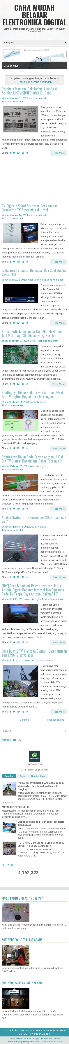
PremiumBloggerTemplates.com (23, 1042)
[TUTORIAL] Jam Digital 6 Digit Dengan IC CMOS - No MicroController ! (40, 844)
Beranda (24, 719)
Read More (59, 153)
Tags (22, 776)
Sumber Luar (38, 776)
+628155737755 (34, 763)
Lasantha (55, 1039)
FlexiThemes (24, 1039)
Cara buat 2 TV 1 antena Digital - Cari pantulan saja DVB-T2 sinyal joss (34, 653)
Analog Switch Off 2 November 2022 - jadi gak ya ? (34, 519)
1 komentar (48, 660)
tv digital (41, 402)
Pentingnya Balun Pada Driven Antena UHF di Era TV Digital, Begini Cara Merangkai (32, 394)
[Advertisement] (34, 180)
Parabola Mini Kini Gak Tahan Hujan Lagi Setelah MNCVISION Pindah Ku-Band (29, 91)
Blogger (46, 1033)
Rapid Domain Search (51, 1042)
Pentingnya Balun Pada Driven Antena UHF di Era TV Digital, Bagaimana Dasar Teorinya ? (32, 459)
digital (29, 279)
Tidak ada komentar (12, 101)
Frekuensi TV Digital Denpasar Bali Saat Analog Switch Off (34, 272)
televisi (42, 98)
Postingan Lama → (57, 719)
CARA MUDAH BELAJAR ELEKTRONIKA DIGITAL (34, 15)
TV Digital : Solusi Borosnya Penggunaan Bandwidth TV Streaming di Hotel (30, 208)
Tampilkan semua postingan (35, 81)
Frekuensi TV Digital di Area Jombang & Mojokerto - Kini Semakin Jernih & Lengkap (40, 786)
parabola (32, 98)
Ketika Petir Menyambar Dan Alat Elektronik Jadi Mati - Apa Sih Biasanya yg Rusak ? (32, 333)
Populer (9, 776)
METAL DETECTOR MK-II (15, 807)
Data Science (11, 65)
